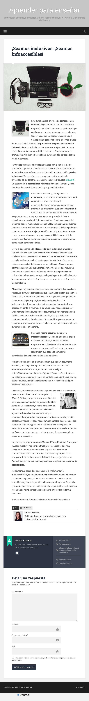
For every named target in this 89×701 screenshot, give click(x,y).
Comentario (17, 592)
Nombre (16, 626)
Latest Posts (27, 508)
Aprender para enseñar (44, 10)
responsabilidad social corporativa (67, 551)
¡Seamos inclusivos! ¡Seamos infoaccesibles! (44, 51)
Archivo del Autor (17, 553)
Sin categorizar (65, 544)
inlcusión (76, 548)
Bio (16, 508)
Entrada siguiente (65, 563)
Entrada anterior (65, 560)
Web (13, 649)
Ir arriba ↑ (80, 690)
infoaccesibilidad (65, 548)
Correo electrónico (20, 637)
